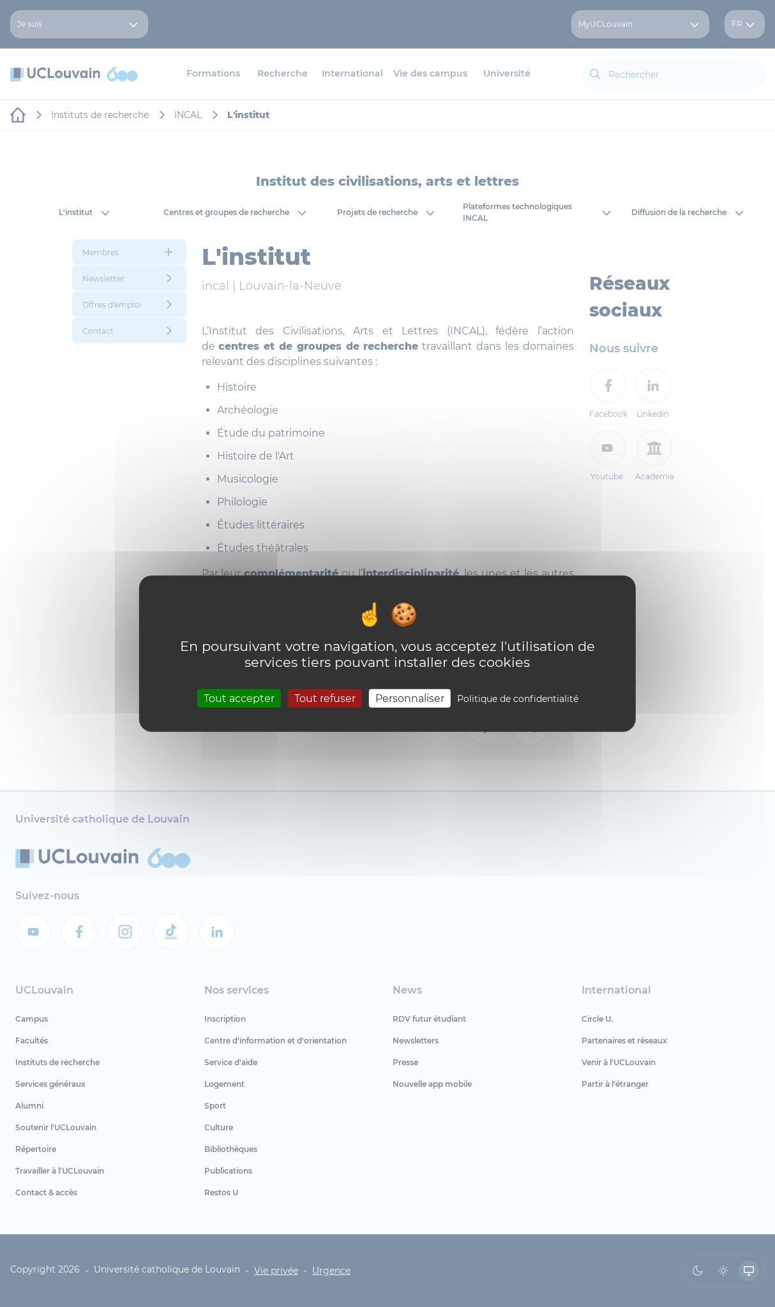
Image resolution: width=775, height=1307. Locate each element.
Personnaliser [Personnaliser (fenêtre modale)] (409, 698)
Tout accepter (239, 698)
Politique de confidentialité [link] (517, 698)
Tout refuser (325, 698)
